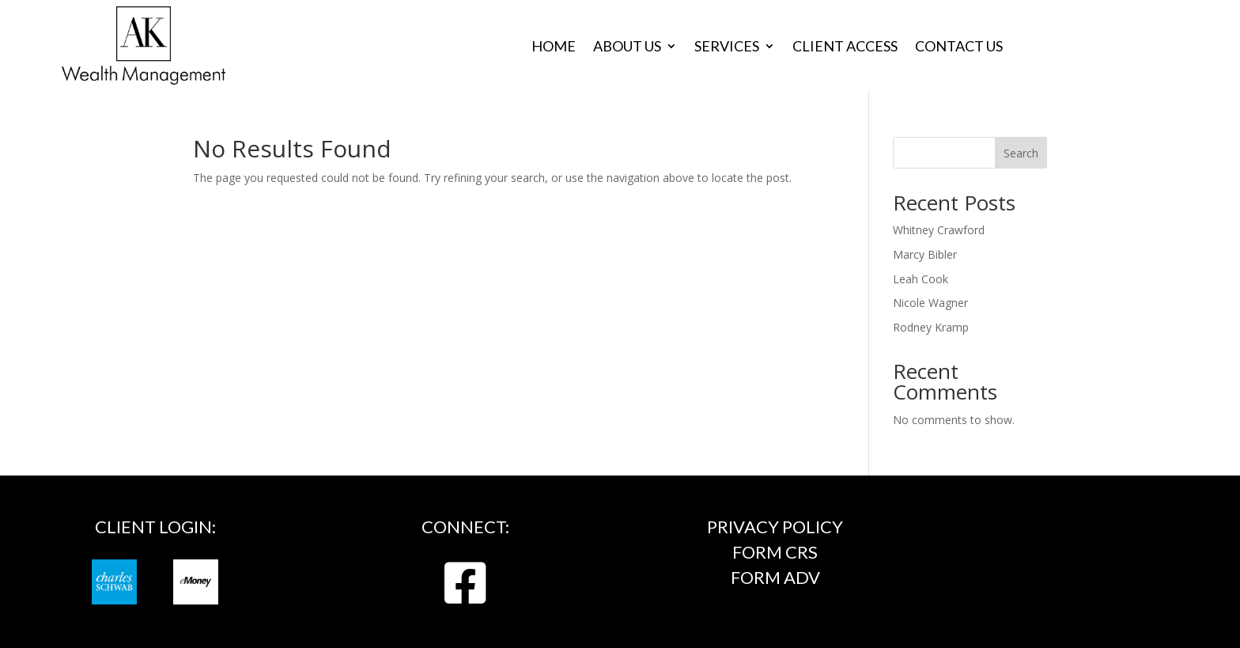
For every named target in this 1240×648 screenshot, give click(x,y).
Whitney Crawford (939, 229)
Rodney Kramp (931, 327)
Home (553, 47)
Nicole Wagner (930, 302)
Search (1021, 153)
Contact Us (959, 47)
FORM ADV (775, 577)
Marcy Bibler (925, 254)
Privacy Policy (775, 526)
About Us (627, 47)
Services (726, 47)
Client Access (845, 47)
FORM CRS (775, 552)
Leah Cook (920, 278)
